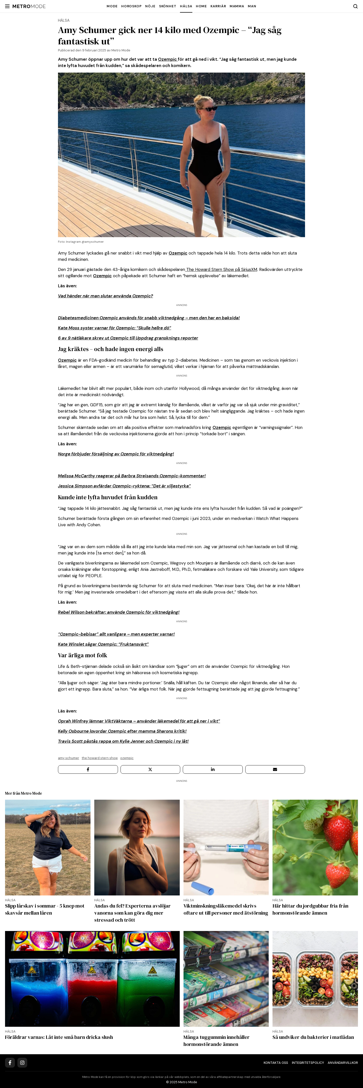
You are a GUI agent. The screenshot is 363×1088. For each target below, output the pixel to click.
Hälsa (186, 6)
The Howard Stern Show (100, 758)
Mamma (237, 6)
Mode (112, 6)
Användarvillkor (343, 1063)
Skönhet (167, 6)
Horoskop (131, 6)
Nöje (150, 6)
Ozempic (168, 59)
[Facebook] (10, 1063)
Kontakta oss (276, 1063)
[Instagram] (22, 1063)
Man (252, 6)
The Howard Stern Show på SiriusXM (221, 269)
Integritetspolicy (308, 1063)
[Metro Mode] (29, 6)
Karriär (218, 6)
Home (201, 6)
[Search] (355, 6)
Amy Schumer (68, 758)
